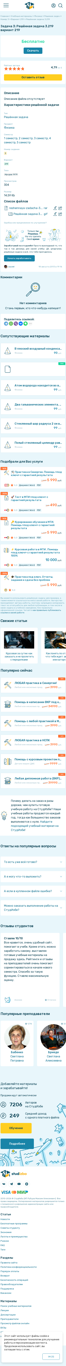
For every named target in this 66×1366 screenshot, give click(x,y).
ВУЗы (3, 1327)
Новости (5, 1219)
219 (6, 164)
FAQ (3, 1245)
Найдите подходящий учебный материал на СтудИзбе (35, 826)
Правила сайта (9, 1262)
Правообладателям (12, 1284)
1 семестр (10, 138)
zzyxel (9, 266)
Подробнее (17, 1143)
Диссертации (8, 1314)
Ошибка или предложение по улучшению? (25, 223)
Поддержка (7, 1288)
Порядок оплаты (10, 1271)
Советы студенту (10, 1228)
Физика (9, 127)
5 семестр (24, 142)
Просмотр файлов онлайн (15, 1323)
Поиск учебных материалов (16, 1306)
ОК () (51, 1356)
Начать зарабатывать (19, 258)
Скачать (33, 50)
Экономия (6, 1232)
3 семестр (41, 138)
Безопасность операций (14, 1280)
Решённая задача (16, 117)
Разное (5, 1241)
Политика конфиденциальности (19, 1267)
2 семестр (26, 138)
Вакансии (6, 1293)
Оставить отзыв (33, 77)
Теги (3, 1249)
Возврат (5, 1275)
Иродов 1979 (11, 174)
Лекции (5, 1310)
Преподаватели (10, 1319)
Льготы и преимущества (14, 1236)
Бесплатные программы (14, 1223)
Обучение (16, 1128)
